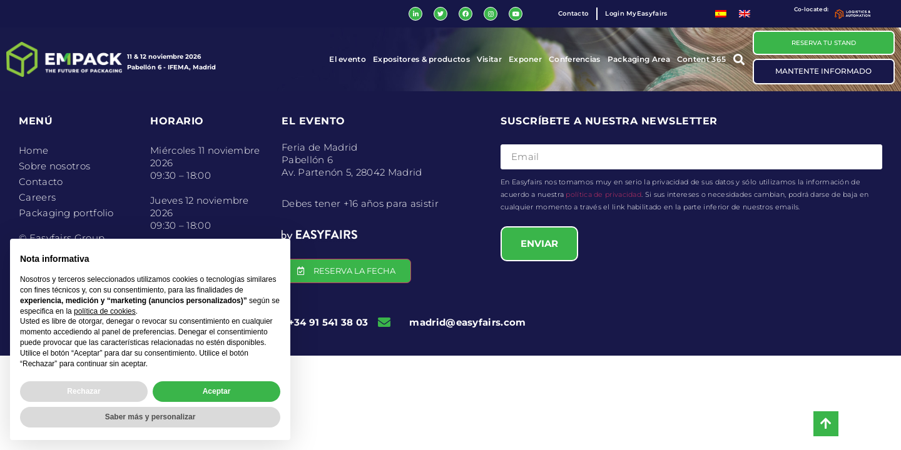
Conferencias (575, 59)
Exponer (525, 59)
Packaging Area (639, 59)
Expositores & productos (421, 59)
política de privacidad (603, 195)
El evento (347, 59)
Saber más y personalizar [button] (150, 416)
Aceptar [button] (217, 391)
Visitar (489, 59)
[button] (739, 59)
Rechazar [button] (83, 391)
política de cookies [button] (105, 311)
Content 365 (701, 59)
